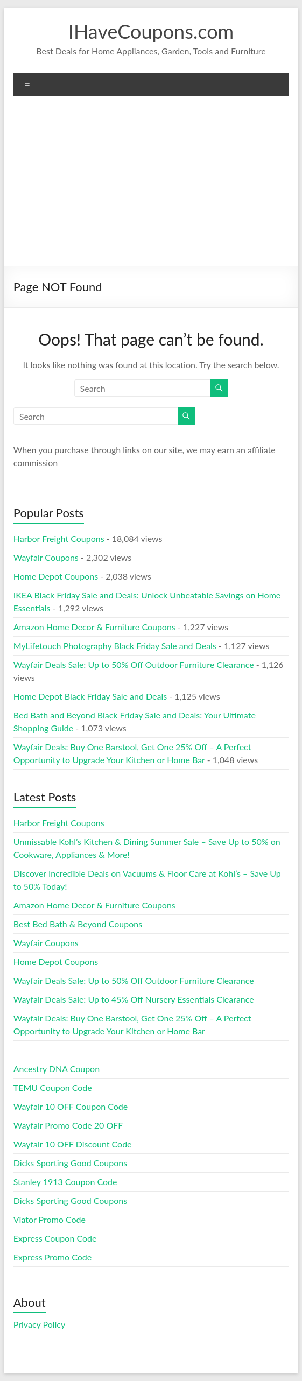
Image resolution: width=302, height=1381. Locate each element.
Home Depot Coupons (55, 576)
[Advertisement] (151, 185)
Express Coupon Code (55, 1238)
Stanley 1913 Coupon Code (65, 1181)
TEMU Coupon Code (52, 1087)
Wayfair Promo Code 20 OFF (68, 1125)
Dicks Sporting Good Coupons (70, 1163)
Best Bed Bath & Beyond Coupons (77, 924)
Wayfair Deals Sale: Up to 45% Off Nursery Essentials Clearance (133, 999)
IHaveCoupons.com (151, 31)
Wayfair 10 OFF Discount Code (72, 1144)
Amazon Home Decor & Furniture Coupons (94, 627)
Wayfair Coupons (46, 557)
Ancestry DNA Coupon (56, 1068)
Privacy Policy (39, 1324)
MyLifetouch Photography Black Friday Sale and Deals (114, 645)
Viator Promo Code (49, 1219)
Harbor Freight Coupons (58, 538)
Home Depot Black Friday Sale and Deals (90, 696)
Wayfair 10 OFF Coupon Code (70, 1106)
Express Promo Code (52, 1257)
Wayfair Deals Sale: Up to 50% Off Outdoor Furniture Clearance (133, 664)
